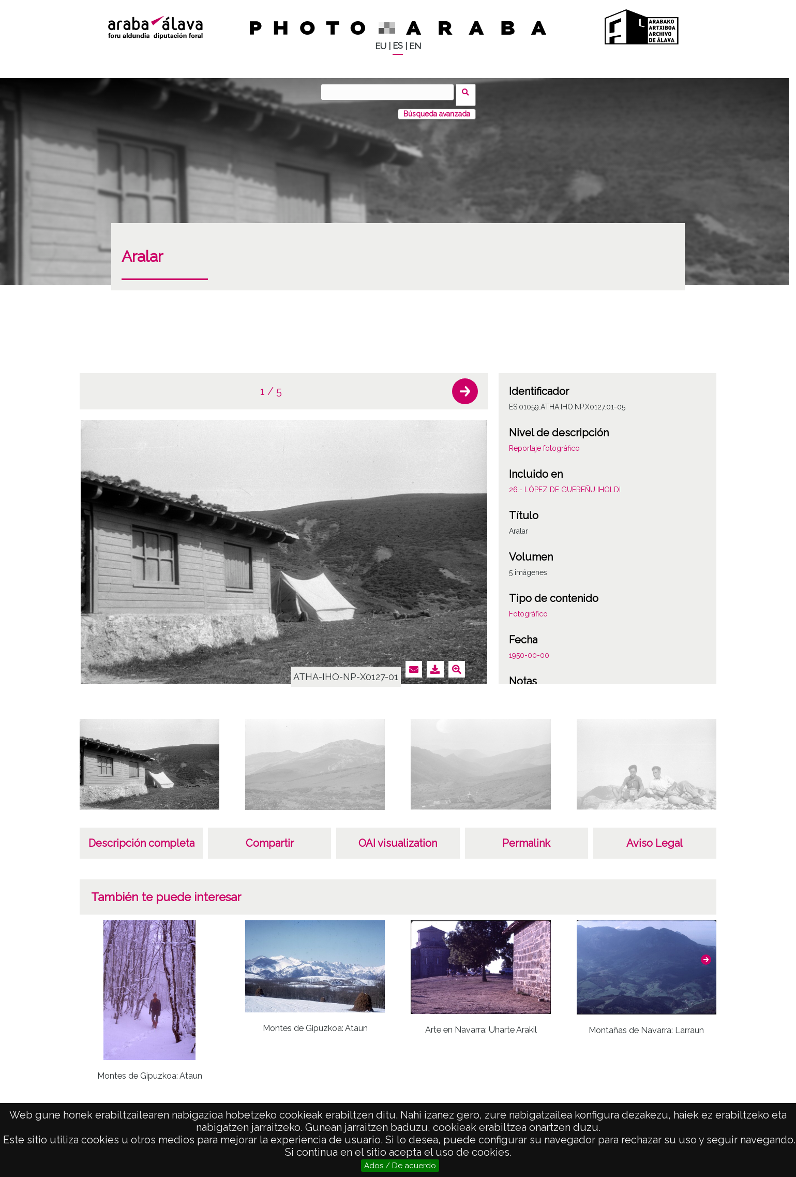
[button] (465, 386)
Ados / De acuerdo (400, 1165)
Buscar (469, 91)
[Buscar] (390, 92)
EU (380, 46)
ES (398, 46)
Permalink (526, 837)
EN (415, 46)
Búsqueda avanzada (436, 108)
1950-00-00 (529, 649)
